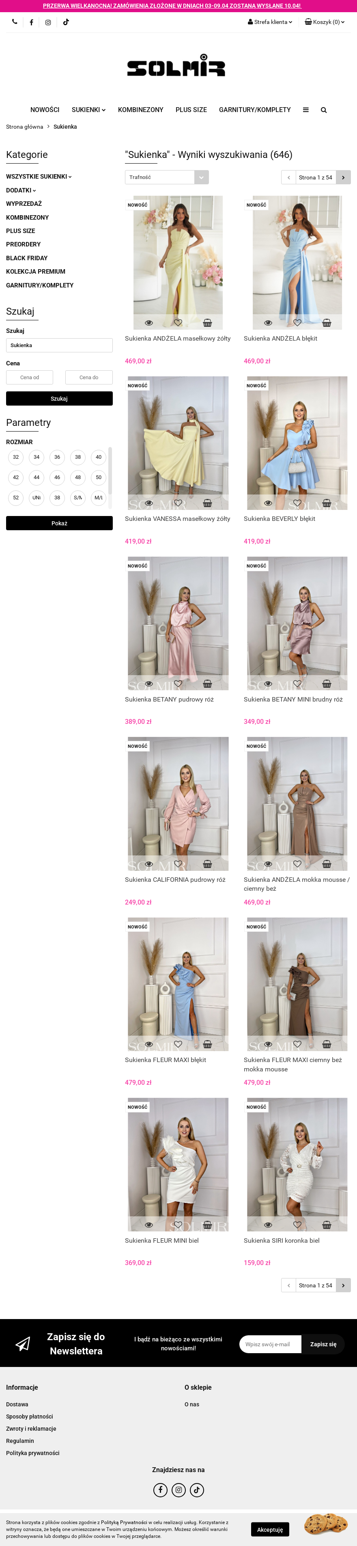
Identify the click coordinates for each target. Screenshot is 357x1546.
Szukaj (59, 398)
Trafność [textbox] (140, 177)
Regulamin (20, 1441)
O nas (192, 1404)
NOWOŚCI (45, 110)
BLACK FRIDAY (26, 258)
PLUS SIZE (191, 110)
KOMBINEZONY (140, 110)
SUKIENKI (89, 110)
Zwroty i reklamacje (31, 1428)
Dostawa (17, 1404)
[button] (325, 22)
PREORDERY (23, 244)
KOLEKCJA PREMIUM (35, 271)
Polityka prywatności (33, 1453)
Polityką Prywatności (124, 1522)
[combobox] (167, 177)
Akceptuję (270, 1530)
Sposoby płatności (29, 1416)
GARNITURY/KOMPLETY (255, 110)
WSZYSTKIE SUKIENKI (39, 176)
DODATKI (21, 190)
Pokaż (59, 523)
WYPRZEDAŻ (24, 203)
